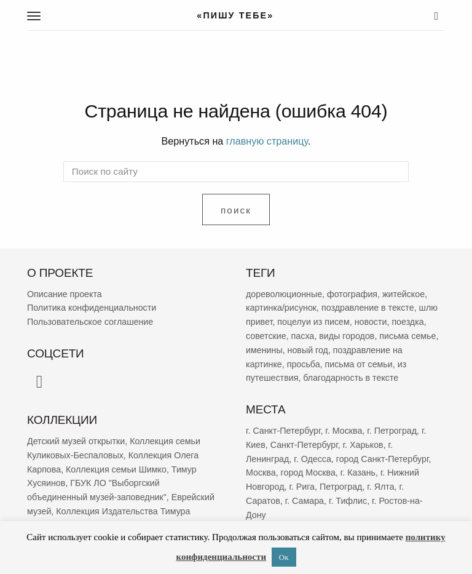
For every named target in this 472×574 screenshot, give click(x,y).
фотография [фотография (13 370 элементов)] (352, 294)
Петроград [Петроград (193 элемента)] (341, 487)
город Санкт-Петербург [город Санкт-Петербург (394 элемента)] (382, 459)
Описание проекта (64, 294)
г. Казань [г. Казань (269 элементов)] (358, 472)
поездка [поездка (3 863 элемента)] (407, 322)
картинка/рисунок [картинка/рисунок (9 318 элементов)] (281, 308)
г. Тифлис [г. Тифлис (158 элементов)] (348, 501)
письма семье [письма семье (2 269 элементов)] (407, 336)
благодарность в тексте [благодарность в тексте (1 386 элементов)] (350, 378)
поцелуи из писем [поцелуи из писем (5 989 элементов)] (313, 322)
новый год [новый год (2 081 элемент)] (308, 350)
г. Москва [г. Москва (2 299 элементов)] (343, 431)
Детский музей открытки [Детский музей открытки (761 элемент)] (76, 441)
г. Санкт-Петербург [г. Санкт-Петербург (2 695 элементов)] (283, 431)
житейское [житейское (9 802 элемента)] (403, 294)
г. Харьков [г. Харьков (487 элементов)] (363, 445)
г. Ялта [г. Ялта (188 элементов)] (380, 487)
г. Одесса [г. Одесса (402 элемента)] (312, 459)
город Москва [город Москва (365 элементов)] (308, 472)
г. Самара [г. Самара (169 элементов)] (304, 501)
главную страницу (267, 140)
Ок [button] (284, 557)
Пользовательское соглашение (90, 322)
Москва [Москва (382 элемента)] (261, 472)
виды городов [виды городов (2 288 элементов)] (346, 336)
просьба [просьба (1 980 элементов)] (303, 364)
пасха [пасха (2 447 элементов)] (303, 336)
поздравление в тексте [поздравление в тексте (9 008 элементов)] (367, 308)
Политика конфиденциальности (91, 308)
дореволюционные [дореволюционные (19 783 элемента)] (284, 294)
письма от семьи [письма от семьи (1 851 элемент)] (359, 364)
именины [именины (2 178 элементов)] (264, 350)
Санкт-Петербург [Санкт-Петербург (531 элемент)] (304, 445)
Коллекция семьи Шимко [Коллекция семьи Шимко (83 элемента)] (116, 469)
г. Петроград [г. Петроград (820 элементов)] (392, 431)
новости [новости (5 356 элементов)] (371, 322)
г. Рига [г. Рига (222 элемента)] (302, 487)
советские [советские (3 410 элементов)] (266, 336)
